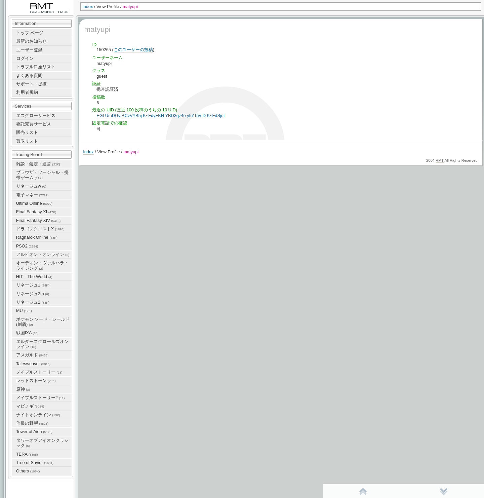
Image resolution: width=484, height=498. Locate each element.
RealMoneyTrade (22, 3)
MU (24, 310)
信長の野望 (32, 423)
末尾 (443, 491)
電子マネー (32, 194)
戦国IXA (27, 332)
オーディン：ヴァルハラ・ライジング (42, 265)
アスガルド (32, 354)
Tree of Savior (34, 462)
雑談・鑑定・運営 (38, 163)
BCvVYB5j (132, 115)
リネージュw (31, 186)
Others (28, 470)
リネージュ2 (32, 302)
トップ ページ (30, 32)
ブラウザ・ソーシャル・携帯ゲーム (42, 175)
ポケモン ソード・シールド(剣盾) (43, 322)
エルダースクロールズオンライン (42, 344)
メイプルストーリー (39, 372)
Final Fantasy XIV (38, 220)
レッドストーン (36, 380)
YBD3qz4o (175, 115)
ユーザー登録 (29, 49)
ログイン (25, 58)
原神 (23, 389)
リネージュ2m (32, 293)
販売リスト (27, 132)
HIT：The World (34, 276)
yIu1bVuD (196, 115)
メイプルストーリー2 (40, 397)
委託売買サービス (33, 123)
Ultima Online (34, 203)
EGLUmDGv (108, 115)
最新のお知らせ (31, 41)
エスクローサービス (35, 115)
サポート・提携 (31, 83)
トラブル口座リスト (35, 66)
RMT (440, 160)
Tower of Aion (34, 431)
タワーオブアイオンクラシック (42, 443)
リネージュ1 (32, 285)
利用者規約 (27, 92)
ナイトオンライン (38, 414)
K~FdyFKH (153, 115)
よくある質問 (29, 75)
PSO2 (27, 245)
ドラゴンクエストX (40, 228)
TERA (27, 454)
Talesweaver (33, 363)
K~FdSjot (216, 115)
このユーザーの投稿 (133, 49)
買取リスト (27, 141)
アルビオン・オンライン (42, 254)
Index (87, 6)
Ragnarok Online (36, 237)
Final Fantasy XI (36, 211)
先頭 (363, 491)
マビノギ (30, 406)
